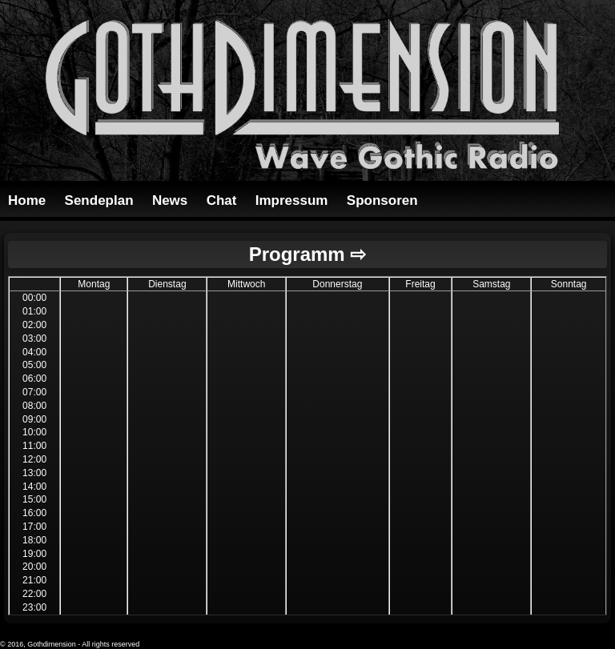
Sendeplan (99, 200)
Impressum (291, 200)
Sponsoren (382, 200)
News (169, 200)
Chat (222, 200)
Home (27, 200)
